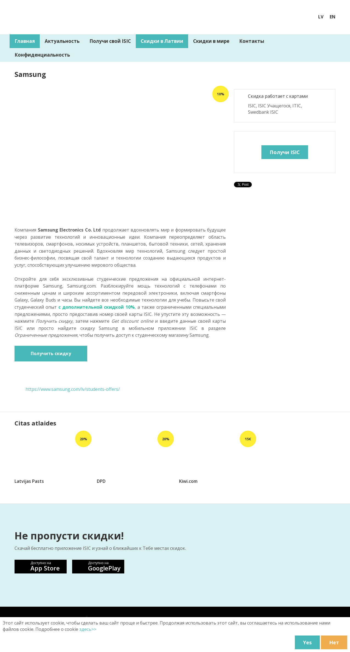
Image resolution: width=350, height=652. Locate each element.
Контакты (251, 41)
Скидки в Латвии (162, 41)
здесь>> (87, 629)
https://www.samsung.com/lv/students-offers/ (73, 389)
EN (332, 17)
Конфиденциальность (42, 55)
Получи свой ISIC (110, 41)
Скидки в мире (211, 41)
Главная (25, 41)
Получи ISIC (285, 152)
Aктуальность (62, 41)
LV (320, 17)
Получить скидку (51, 353)
